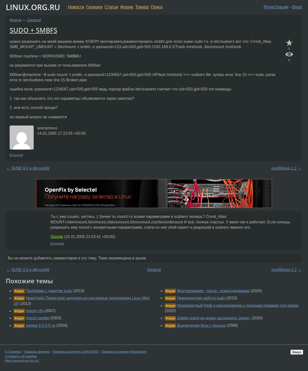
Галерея (94, 7)
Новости (76, 7)
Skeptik (57, 237)
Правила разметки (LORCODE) (75, 351)
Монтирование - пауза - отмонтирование (213, 291)
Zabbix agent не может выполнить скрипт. (214, 318)
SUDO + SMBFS (33, 30)
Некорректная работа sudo (201, 298)
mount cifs (34, 311)
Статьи (111, 7)
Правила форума (37, 351)
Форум (126, 7)
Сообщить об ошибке (21, 356)
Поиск (157, 7)
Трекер (142, 7)
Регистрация (276, 7)
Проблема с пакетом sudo (49, 291)
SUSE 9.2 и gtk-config (30, 168)
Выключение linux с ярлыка (201, 325)
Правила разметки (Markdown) (124, 351)
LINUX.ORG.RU (33, 7)
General (34, 20)
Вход (297, 7)
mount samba (37, 318)
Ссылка (16, 155)
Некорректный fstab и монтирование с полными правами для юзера (238, 305)
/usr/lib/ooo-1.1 (284, 168)
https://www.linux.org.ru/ (22, 360)
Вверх (296, 352)
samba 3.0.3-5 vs (40, 325)
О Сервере (13, 351)
